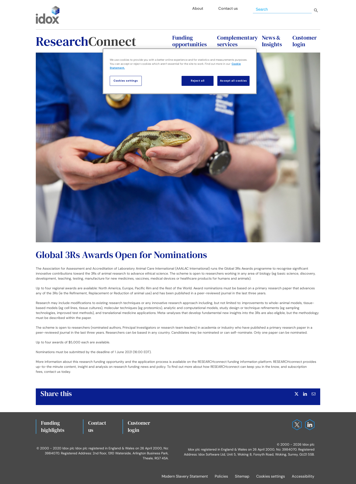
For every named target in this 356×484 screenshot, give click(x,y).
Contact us (97, 426)
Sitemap (242, 476)
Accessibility (303, 476)
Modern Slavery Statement (185, 476)
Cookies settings (270, 476)
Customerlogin (139, 426)
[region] (180, 71)
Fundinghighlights (52, 426)
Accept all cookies (233, 81)
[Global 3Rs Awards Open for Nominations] (178, 147)
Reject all (198, 81)
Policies (221, 476)
